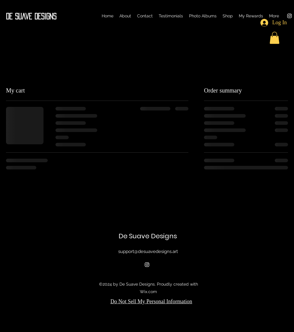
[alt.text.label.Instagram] (289, 16)
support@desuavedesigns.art (148, 251)
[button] (274, 38)
